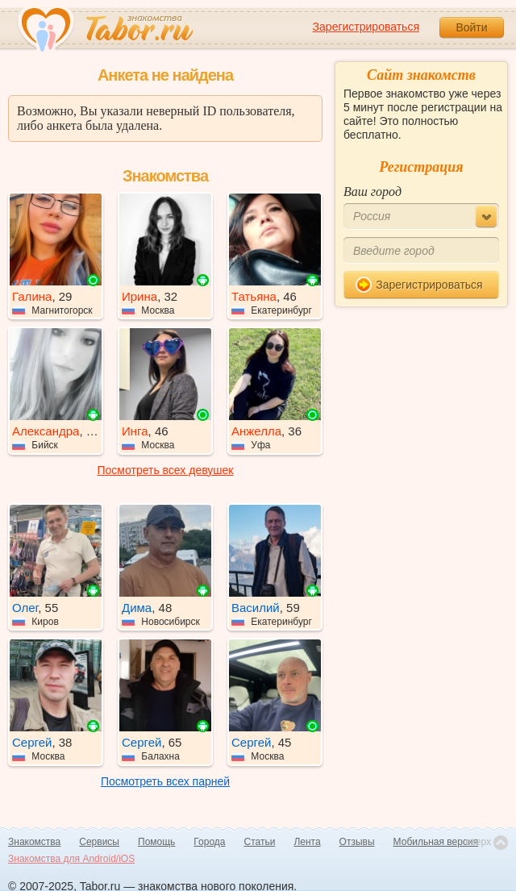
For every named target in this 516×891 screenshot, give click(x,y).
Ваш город (372, 191)
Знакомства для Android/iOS (71, 858)
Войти (471, 27)
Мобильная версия (436, 841)
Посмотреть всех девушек (166, 470)
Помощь (156, 841)
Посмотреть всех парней (165, 781)
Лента (306, 841)
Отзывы (357, 841)
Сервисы (99, 841)
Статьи (260, 841)
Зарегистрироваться (366, 26)
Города (209, 841)
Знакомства (34, 841)
